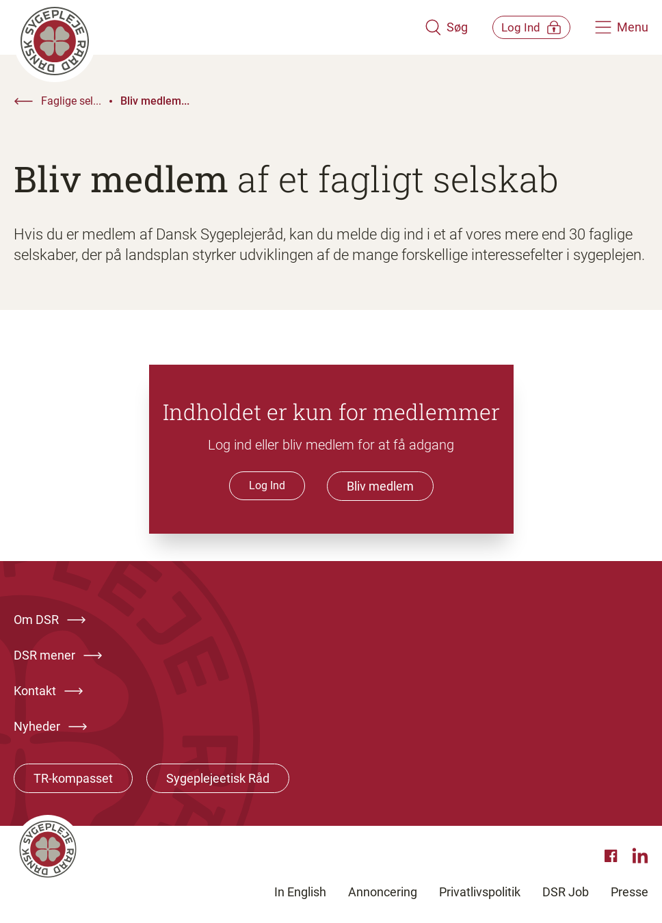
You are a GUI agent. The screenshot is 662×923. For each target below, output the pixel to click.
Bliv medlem (380, 486)
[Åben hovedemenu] (621, 27)
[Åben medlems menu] (522, 27)
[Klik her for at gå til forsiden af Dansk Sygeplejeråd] (210, 27)
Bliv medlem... (154, 100)
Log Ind (267, 485)
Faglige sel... (71, 100)
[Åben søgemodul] (427, 27)
